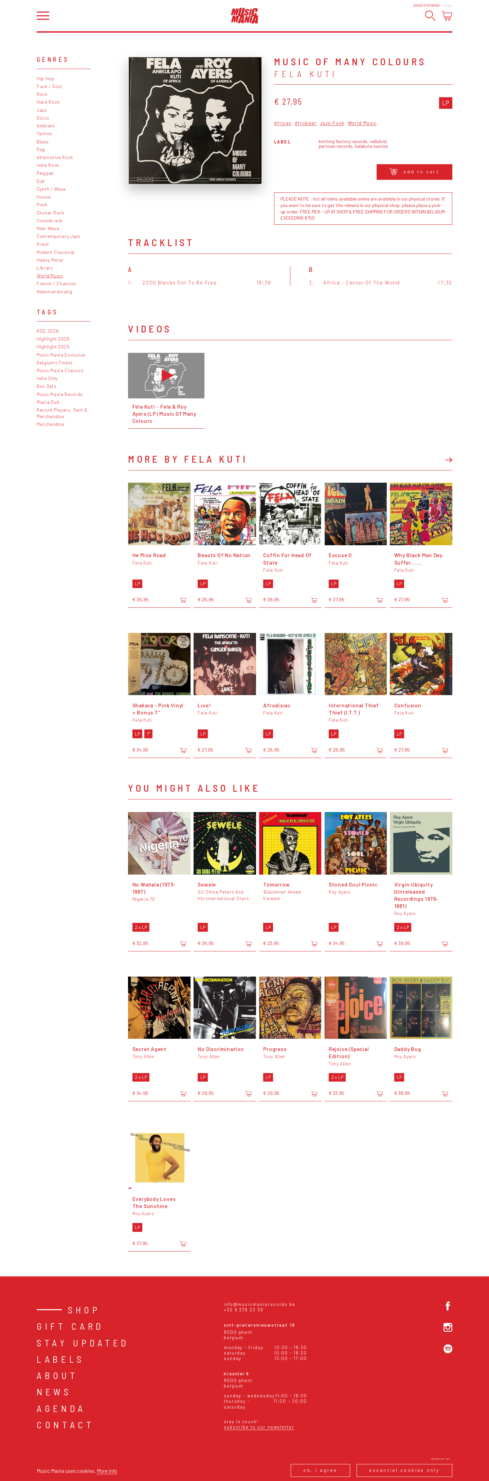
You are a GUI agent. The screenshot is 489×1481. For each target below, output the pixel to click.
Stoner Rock (51, 213)
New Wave (48, 228)
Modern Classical (56, 252)
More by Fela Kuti (188, 459)
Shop (84, 1309)
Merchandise (51, 424)
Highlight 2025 (53, 346)
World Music (50, 275)
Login (447, 5)
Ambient (46, 125)
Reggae (45, 173)
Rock (42, 94)
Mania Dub (48, 402)
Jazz (42, 110)
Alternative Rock (55, 157)
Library (45, 268)
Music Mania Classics (60, 370)
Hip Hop (46, 78)
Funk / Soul (49, 86)
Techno (44, 133)
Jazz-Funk (332, 123)
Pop (41, 149)
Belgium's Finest (55, 362)
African (283, 123)
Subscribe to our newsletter (259, 1427)
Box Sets (47, 386)
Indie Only (47, 378)
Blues (43, 141)
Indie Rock (48, 165)
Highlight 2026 (53, 339)
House (44, 197)
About (57, 1375)
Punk (42, 204)
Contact (65, 1424)
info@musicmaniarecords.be (259, 1304)
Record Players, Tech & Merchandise (62, 413)
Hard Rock (48, 102)
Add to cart (414, 171)
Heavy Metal (50, 260)
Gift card (70, 1326)
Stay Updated (83, 1342)
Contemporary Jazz (58, 236)
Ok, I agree (320, 1470)
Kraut (43, 244)
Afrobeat (306, 123)
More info (107, 1470)
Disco (43, 118)
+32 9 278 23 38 (244, 1309)
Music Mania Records (60, 394)
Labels (61, 1359)
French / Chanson (56, 283)
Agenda (61, 1408)
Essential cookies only (404, 1470)
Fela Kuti (305, 73)
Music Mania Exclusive (61, 355)
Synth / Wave (51, 189)
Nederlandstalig (54, 291)
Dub (41, 181)
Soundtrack (50, 220)
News (54, 1391)
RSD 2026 (48, 331)
